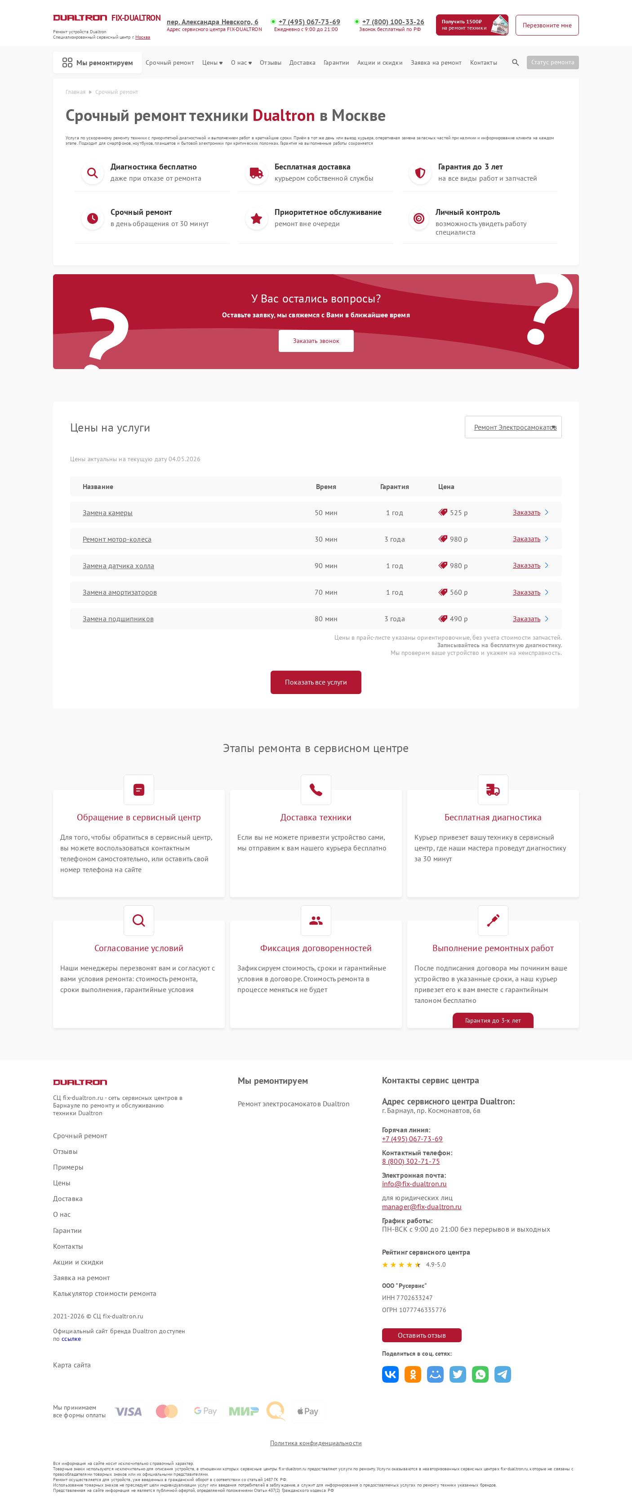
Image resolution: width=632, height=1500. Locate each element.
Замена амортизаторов (120, 592)
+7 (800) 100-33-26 (393, 22)
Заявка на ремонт (436, 63)
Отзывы (270, 63)
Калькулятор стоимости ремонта (104, 1293)
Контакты (483, 63)
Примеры (68, 1167)
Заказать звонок (316, 341)
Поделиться (390, 1374)
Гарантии (336, 63)
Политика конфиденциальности (316, 1443)
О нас (241, 63)
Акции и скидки (379, 63)
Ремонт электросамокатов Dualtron (294, 1103)
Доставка (302, 63)
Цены (212, 63)
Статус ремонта (552, 62)
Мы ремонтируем (97, 62)
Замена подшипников (118, 618)
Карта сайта (72, 1365)
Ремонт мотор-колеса (117, 538)
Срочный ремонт (170, 63)
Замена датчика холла (118, 565)
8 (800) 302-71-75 (411, 1161)
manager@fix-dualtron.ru (422, 1206)
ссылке (71, 1339)
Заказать (531, 511)
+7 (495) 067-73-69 (309, 22)
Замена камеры (108, 512)
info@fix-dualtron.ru (414, 1183)
